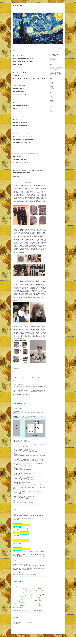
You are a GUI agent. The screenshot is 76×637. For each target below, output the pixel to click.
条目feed (51, 110)
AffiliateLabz (52, 70)
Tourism (24, 174)
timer (34, 574)
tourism (18, 176)
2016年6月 (51, 84)
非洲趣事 (51, 101)
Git (23, 502)
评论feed (51, 111)
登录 (51, 109)
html (31, 574)
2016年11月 (52, 83)
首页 (13, 10)
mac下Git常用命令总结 (19, 403)
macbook (24, 396)
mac (31, 396)
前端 (24, 574)
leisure (42, 174)
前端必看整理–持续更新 (19, 581)
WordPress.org (52, 112)
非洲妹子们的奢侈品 (53, 55)
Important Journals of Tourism (21, 47)
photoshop (38, 610)
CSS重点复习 (16, 617)
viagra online (52, 67)
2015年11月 (52, 88)
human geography (37, 174)
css (29, 574)
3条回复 (14, 380)
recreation (14, 176)
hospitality (31, 174)
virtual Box (34, 396)
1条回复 (14, 511)
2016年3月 (51, 87)
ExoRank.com (52, 73)
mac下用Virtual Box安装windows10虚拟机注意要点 (26, 378)
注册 (51, 107)
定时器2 (15, 509)
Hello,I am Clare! (18, 5)
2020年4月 (51, 82)
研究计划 (51, 100)
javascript (34, 610)
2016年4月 (51, 86)
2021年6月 (51, 81)
